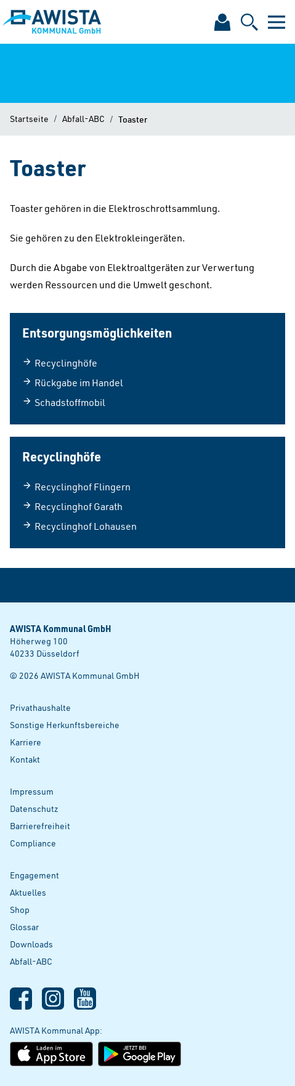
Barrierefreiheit (40, 826)
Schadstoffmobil (63, 402)
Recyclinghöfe (59, 363)
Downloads (31, 944)
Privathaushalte (40, 707)
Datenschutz (34, 808)
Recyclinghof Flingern (76, 486)
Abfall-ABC (83, 118)
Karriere (25, 742)
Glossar (24, 927)
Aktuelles (28, 892)
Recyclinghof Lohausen (79, 526)
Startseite (29, 118)
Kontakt (25, 759)
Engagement (34, 875)
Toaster (132, 118)
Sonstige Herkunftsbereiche (64, 724)
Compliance (33, 843)
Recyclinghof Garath (72, 506)
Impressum (32, 791)
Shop (20, 909)
